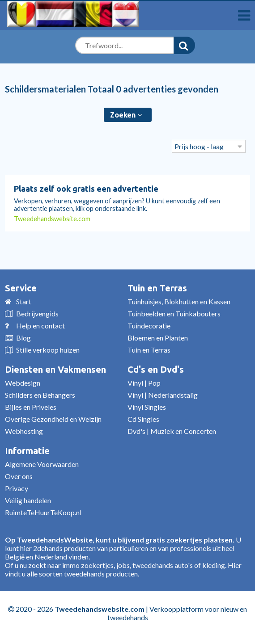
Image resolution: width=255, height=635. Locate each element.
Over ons (19, 476)
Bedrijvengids (37, 313)
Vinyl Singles (147, 407)
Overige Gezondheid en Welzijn (53, 419)
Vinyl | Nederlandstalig (163, 395)
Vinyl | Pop (144, 382)
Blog (23, 337)
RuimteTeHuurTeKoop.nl (43, 512)
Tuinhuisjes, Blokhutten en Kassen (179, 301)
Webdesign (22, 382)
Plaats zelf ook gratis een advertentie (86, 188)
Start (23, 301)
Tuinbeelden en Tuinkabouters (174, 313)
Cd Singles (143, 419)
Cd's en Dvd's (156, 369)
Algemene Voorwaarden (42, 464)
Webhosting (24, 431)
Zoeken (126, 115)
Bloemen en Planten (158, 337)
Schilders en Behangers (40, 395)
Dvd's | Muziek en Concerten (172, 431)
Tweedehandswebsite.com (52, 219)
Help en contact (40, 325)
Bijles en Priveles (30, 407)
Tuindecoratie (149, 325)
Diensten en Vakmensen (55, 369)
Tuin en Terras (157, 288)
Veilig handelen (28, 500)
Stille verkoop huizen (48, 349)
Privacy (16, 488)
